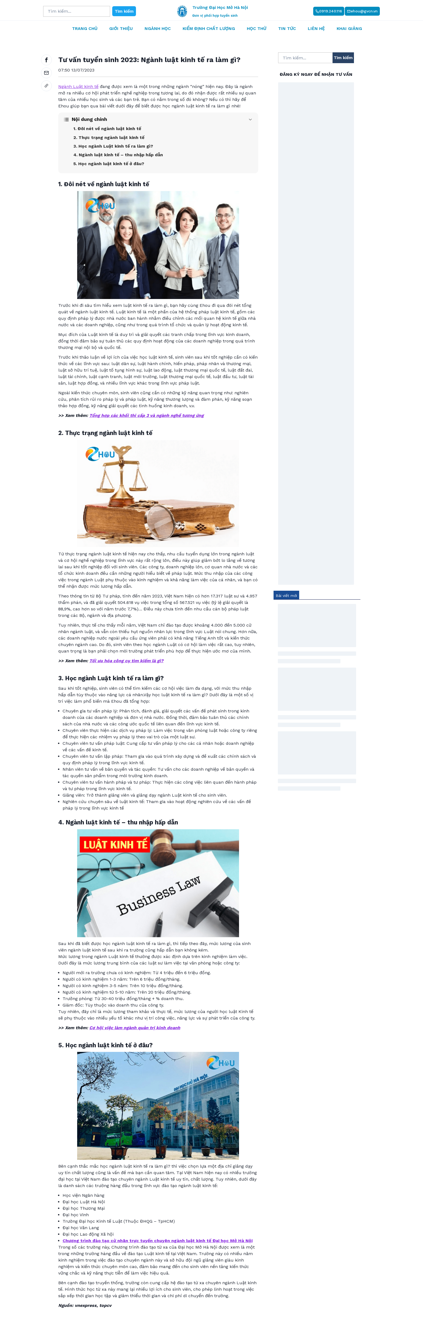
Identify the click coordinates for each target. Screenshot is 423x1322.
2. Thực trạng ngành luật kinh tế (108, 137)
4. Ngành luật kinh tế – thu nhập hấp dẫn (118, 154)
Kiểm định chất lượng (209, 28)
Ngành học (158, 28)
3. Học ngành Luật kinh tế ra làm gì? (113, 146)
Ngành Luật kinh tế (78, 86)
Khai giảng (349, 28)
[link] (46, 85)
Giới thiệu (121, 28)
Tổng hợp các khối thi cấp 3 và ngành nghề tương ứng (146, 415)
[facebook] (46, 60)
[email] (46, 72)
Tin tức (287, 28)
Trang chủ (84, 28)
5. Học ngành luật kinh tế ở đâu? (108, 163)
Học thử (256, 28)
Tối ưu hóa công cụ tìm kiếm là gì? (126, 660)
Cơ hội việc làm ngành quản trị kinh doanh (134, 1027)
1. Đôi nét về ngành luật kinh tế (107, 128)
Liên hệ (316, 28)
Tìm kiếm (124, 11)
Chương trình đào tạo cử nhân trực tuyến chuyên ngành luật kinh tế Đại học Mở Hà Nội (158, 1240)
